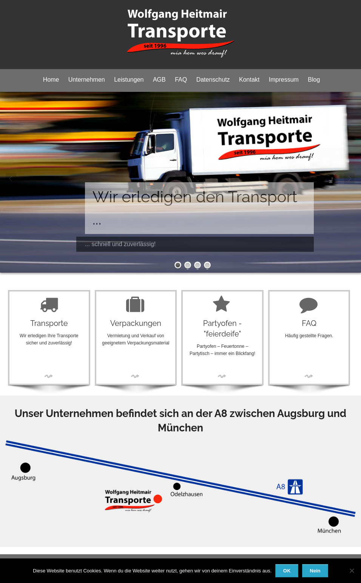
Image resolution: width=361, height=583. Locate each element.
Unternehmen (86, 79)
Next (349, 179)
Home (51, 79)
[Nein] (351, 570)
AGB (159, 79)
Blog (314, 79)
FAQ (181, 79)
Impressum (284, 79)
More (49, 376)
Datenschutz (213, 79)
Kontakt (249, 79)
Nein (315, 571)
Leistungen (128, 79)
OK (287, 571)
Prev (11, 179)
